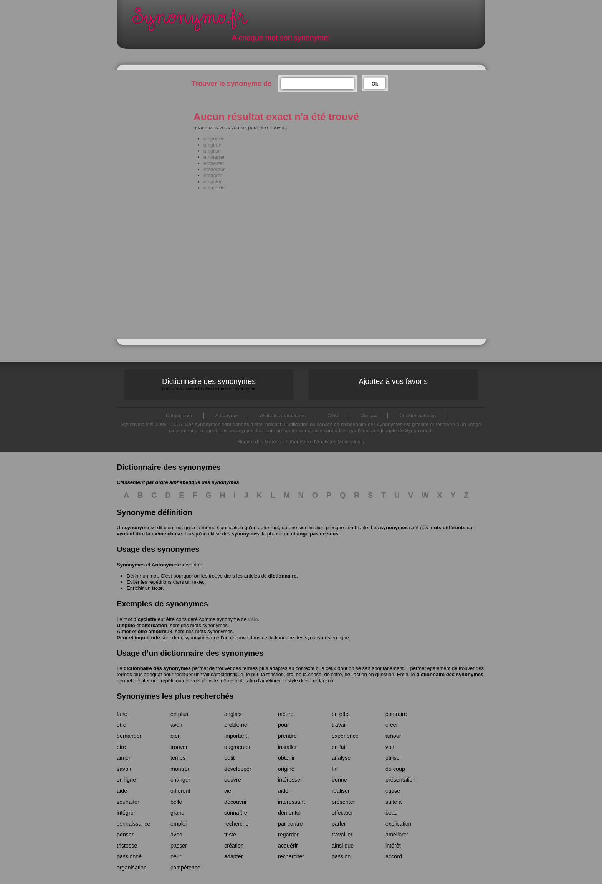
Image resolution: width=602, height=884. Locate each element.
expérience (345, 736)
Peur (122, 637)
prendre (287, 736)
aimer (124, 758)
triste (230, 834)
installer (287, 747)
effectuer (342, 813)
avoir (176, 725)
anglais (232, 714)
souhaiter (128, 802)
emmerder (214, 188)
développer (237, 769)
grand (177, 813)
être (121, 725)
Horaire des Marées (259, 441)
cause (392, 791)
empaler (212, 181)
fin (334, 769)
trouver (179, 747)
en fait (339, 747)
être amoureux (155, 631)
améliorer (396, 834)
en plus (179, 714)
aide (122, 791)
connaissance (133, 824)
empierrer (214, 157)
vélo (253, 619)
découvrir (235, 802)
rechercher (291, 856)
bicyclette (144, 619)
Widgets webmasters (283, 415)
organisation (132, 867)
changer (180, 780)
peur (176, 856)
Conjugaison (180, 415)
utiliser (393, 758)
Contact (369, 415)
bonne (339, 780)
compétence (185, 867)
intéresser (290, 780)
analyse (341, 758)
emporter (213, 139)
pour (283, 725)
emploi (178, 824)
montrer (179, 769)
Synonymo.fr (195, 21)
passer (178, 846)
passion (341, 856)
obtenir (286, 758)
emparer (212, 175)
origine (286, 769)
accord (393, 856)
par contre (290, 824)
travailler (342, 834)
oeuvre (232, 780)
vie (227, 791)
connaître (235, 813)
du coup (395, 769)
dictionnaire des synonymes (157, 668)
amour (393, 736)
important (235, 736)
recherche (236, 824)
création (234, 846)
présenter (343, 802)
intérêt (393, 846)
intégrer (126, 813)
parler (339, 824)
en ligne (126, 780)
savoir (124, 769)
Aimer (124, 631)
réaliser (341, 791)
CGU (333, 415)
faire (122, 714)
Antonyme (226, 415)
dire (121, 747)
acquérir (288, 846)
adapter (233, 856)
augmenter (237, 747)
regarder (288, 834)
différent (180, 791)
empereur (214, 169)
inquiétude (147, 637)
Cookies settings (417, 415)
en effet (341, 714)
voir (389, 747)
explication (398, 824)
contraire (396, 714)
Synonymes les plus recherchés (175, 696)
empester (213, 163)
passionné (129, 856)
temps (177, 758)
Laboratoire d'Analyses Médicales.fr (325, 441)
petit (229, 758)
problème (235, 725)
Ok (375, 84)
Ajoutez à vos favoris (393, 381)
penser (125, 834)
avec (176, 834)
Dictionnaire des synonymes (208, 384)
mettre (286, 714)
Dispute (126, 625)
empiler (211, 151)
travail (339, 725)
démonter (289, 813)
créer (391, 725)
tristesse (127, 846)
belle (176, 802)
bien (175, 736)
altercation (154, 625)
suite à (393, 802)
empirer (211, 145)
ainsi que (343, 846)
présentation (400, 780)
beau (391, 813)
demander (129, 736)
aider (284, 791)
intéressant (291, 802)
